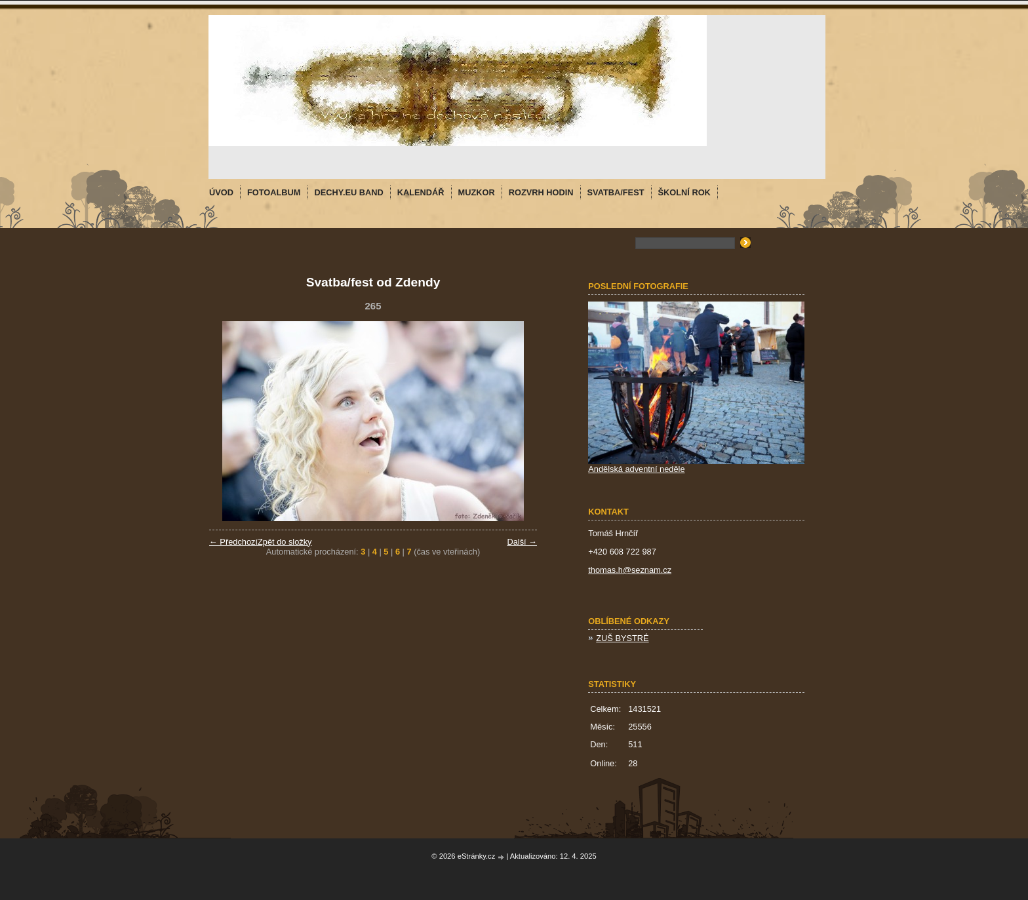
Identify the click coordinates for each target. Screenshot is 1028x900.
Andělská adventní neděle (636, 469)
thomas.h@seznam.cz (629, 570)
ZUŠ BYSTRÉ (622, 638)
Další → (522, 542)
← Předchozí (233, 542)
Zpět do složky (285, 542)
